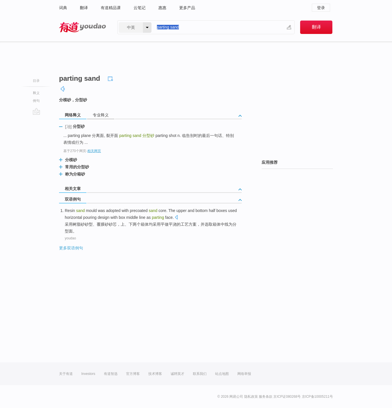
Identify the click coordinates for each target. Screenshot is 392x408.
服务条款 (265, 397)
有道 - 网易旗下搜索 (82, 27)
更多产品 (187, 7)
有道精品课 (111, 7)
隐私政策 (251, 397)
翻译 (84, 7)
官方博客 (133, 374)
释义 (36, 93)
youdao (70, 238)
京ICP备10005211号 (317, 397)
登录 (321, 7)
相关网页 (94, 151)
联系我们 (200, 374)
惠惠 (162, 7)
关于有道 (66, 374)
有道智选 (111, 374)
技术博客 (155, 374)
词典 (63, 7)
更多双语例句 (71, 248)
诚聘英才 (177, 374)
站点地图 (222, 374)
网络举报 (244, 374)
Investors (88, 374)
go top (36, 111)
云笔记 (140, 7)
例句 (36, 101)
